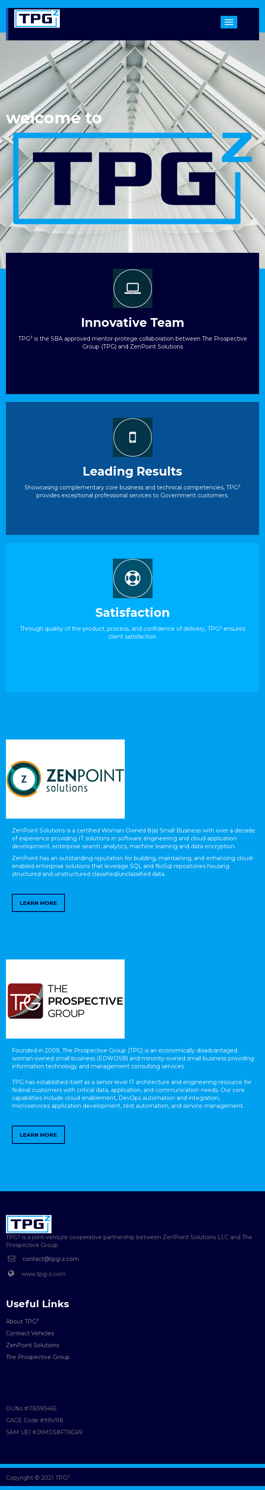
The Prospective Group (38, 1357)
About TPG (22, 1321)
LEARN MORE (38, 903)
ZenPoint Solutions (32, 1345)
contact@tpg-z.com (51, 1259)
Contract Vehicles (30, 1333)
